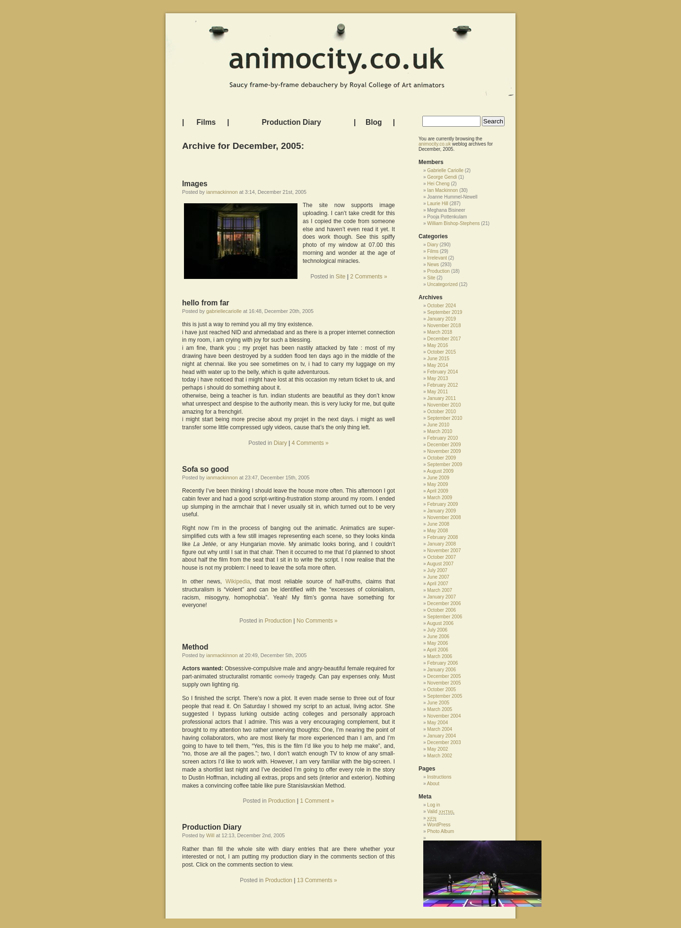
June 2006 (438, 636)
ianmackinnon (222, 192)
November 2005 (444, 682)
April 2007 (437, 583)
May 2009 (437, 484)
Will (210, 835)
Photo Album (440, 831)
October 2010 (441, 411)
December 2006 (444, 603)
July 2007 (437, 570)
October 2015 (441, 352)
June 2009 (438, 477)
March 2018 (439, 332)
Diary (280, 443)
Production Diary (291, 122)
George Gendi (442, 177)
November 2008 (444, 517)
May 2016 (437, 345)
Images (195, 184)
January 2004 (441, 735)
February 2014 (442, 371)
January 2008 (441, 543)
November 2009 (444, 451)
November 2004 (444, 716)
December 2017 (444, 338)
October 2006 (441, 610)
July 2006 (437, 630)
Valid (440, 811)
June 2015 (438, 358)
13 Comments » (317, 880)
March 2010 (439, 431)
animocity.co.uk (435, 144)
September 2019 (444, 312)
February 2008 (442, 537)
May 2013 (437, 378)
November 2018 (444, 325)
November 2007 (444, 550)
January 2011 (441, 398)
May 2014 (437, 365)
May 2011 (437, 391)
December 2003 (444, 742)
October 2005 (441, 689)
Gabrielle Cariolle (445, 170)
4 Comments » (310, 443)
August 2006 (440, 623)
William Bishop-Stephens (453, 223)
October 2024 (441, 305)
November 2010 (444, 405)
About (433, 783)
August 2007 (440, 563)
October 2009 (441, 457)
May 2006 (437, 643)
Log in (433, 804)
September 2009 (444, 464)
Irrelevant (437, 257)
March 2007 (439, 590)
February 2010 (442, 438)
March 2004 (439, 729)
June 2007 (438, 577)
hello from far (205, 303)
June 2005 (438, 702)
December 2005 (444, 676)
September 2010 (444, 418)
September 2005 (444, 696)
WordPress (438, 824)
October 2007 (441, 557)
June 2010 (438, 424)
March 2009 (439, 497)
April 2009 (437, 491)
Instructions (439, 777)
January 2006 (441, 669)
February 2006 (442, 663)
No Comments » (317, 620)
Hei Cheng (438, 183)
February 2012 (442, 385)
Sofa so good (205, 469)
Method (195, 647)
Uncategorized (442, 284)
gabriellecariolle (224, 311)
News (433, 264)
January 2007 (441, 596)
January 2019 (441, 318)
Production (278, 620)
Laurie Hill (437, 203)
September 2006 (444, 616)
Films (206, 122)
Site (341, 276)
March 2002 (439, 755)
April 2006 (437, 649)
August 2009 (440, 471)
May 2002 (437, 749)
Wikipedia (238, 581)
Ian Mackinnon (442, 190)
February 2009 (442, 504)
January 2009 (441, 510)
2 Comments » (368, 276)
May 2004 (437, 722)
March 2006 (439, 656)
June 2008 (438, 524)
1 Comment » (317, 801)
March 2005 (439, 709)
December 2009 (444, 444)
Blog (374, 122)
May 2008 (437, 530)
